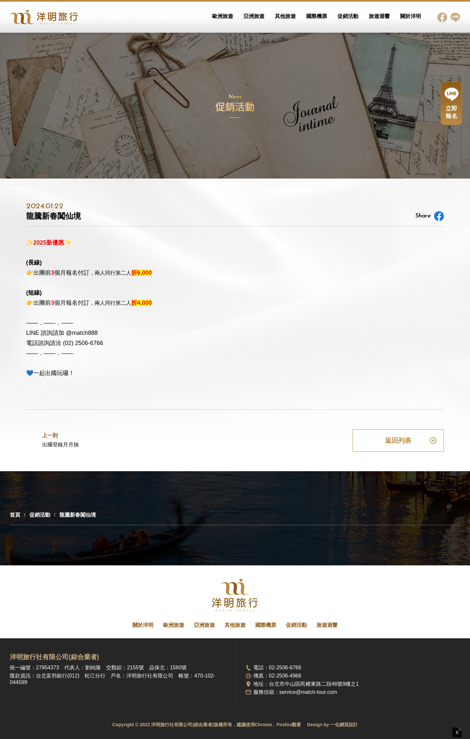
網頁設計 (348, 724)
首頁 (15, 515)
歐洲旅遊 (222, 16)
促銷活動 (347, 16)
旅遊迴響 (379, 16)
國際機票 (316, 16)
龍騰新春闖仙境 (77, 515)
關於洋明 (410, 16)
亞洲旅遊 (253, 16)
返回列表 (411, 440)
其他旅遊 (285, 16)
